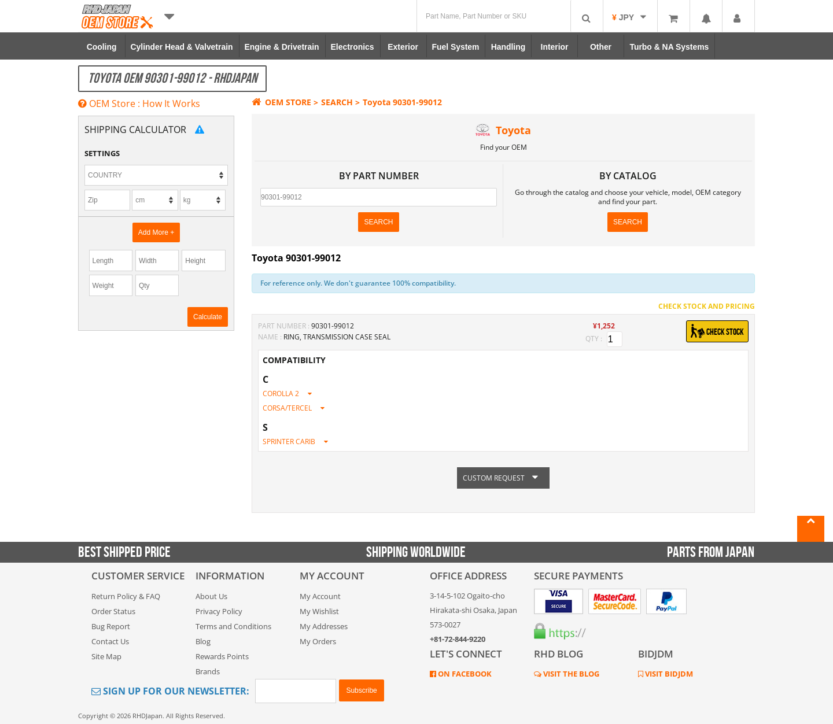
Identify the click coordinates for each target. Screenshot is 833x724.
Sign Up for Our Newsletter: (170, 691)
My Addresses (324, 626)
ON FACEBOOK (464, 673)
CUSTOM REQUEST (503, 478)
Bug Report (110, 626)
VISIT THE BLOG (570, 673)
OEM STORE (281, 102)
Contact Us (110, 641)
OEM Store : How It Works (139, 103)
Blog (203, 641)
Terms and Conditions (233, 626)
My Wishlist (319, 611)
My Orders (318, 641)
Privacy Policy (219, 611)
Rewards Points (222, 656)
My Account (320, 596)
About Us (211, 596)
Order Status (113, 611)
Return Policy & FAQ (125, 596)
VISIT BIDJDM (668, 673)
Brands (208, 671)
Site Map (106, 656)
